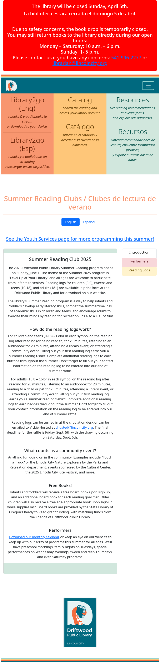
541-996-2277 (126, 57)
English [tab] (70, 222)
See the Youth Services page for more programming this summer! (80, 239)
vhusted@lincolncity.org (74, 427)
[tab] (139, 253)
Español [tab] (89, 222)
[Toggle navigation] (148, 85)
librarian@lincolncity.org (80, 63)
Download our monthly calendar (34, 537)
